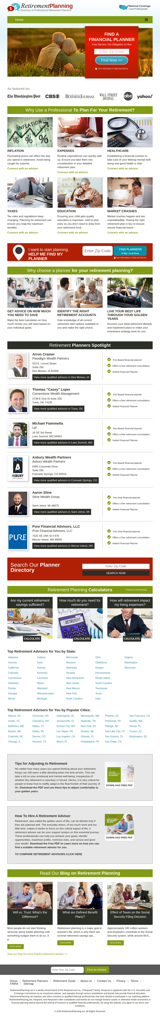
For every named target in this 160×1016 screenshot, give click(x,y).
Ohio (98, 657)
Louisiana (42, 678)
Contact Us (104, 981)
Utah (98, 698)
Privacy (120, 981)
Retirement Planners (35, 981)
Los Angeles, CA (66, 736)
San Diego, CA (113, 741)
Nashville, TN (88, 721)
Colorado (13, 672)
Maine (40, 683)
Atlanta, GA (14, 715)
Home (19, 19)
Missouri (71, 662)
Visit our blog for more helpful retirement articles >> (37, 954)
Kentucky (42, 672)
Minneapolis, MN (90, 715)
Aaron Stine (42, 492)
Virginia (128, 657)
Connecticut (14, 678)
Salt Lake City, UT (115, 731)
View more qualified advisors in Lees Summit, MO (63, 442)
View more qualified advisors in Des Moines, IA (61, 377)
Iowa (39, 662)
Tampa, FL (135, 726)
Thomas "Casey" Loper (51, 389)
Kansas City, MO (66, 726)
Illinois (11, 698)
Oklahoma (101, 662)
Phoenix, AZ (111, 715)
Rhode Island (102, 678)
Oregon (99, 667)
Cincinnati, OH (40, 715)
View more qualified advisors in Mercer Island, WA (63, 545)
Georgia (12, 693)
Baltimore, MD (16, 726)
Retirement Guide (64, 981)
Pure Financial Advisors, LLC (56, 526)
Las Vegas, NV (65, 731)
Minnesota (72, 657)
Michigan (42, 698)
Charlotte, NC (15, 736)
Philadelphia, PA (90, 741)
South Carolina (103, 683)
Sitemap (28, 983)
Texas (98, 693)
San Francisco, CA (139, 715)
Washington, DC (138, 736)
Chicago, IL (14, 741)
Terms (134, 981)
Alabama (13, 657)
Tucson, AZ (135, 731)
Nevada (70, 672)
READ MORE (15, 946)
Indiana (41, 657)
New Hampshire (75, 678)
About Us (86, 981)
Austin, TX (14, 721)
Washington (131, 662)
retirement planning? (111, 270)
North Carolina (74, 698)
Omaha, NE (87, 731)
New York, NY (88, 726)
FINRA (14, 983)
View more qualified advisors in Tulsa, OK (58, 408)
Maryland (42, 688)
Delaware (13, 683)
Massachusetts (45, 693)
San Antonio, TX (114, 736)
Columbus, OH (40, 721)
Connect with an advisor (22, 168)
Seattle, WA (135, 721)
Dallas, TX (38, 726)
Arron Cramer (43, 354)
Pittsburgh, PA (113, 721)
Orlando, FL (87, 736)
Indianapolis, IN (65, 715)
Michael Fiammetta (47, 423)
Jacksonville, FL (65, 721)
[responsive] (146, 19)
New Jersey (72, 683)
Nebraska (71, 667)
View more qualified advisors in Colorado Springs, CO (65, 480)
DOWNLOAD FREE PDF (119, 785)
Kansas (41, 667)
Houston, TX (39, 741)
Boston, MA (14, 731)
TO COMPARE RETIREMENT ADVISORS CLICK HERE (48, 854)
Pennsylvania (102, 672)
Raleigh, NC (111, 726)
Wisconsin (130, 667)
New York (71, 693)
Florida (12, 688)
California (13, 667)
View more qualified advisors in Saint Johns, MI (62, 511)
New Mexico (73, 688)
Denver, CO (38, 736)
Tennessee (101, 688)
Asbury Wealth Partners (51, 457)
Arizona (12, 662)
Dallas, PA (38, 731)
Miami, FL (62, 741)
